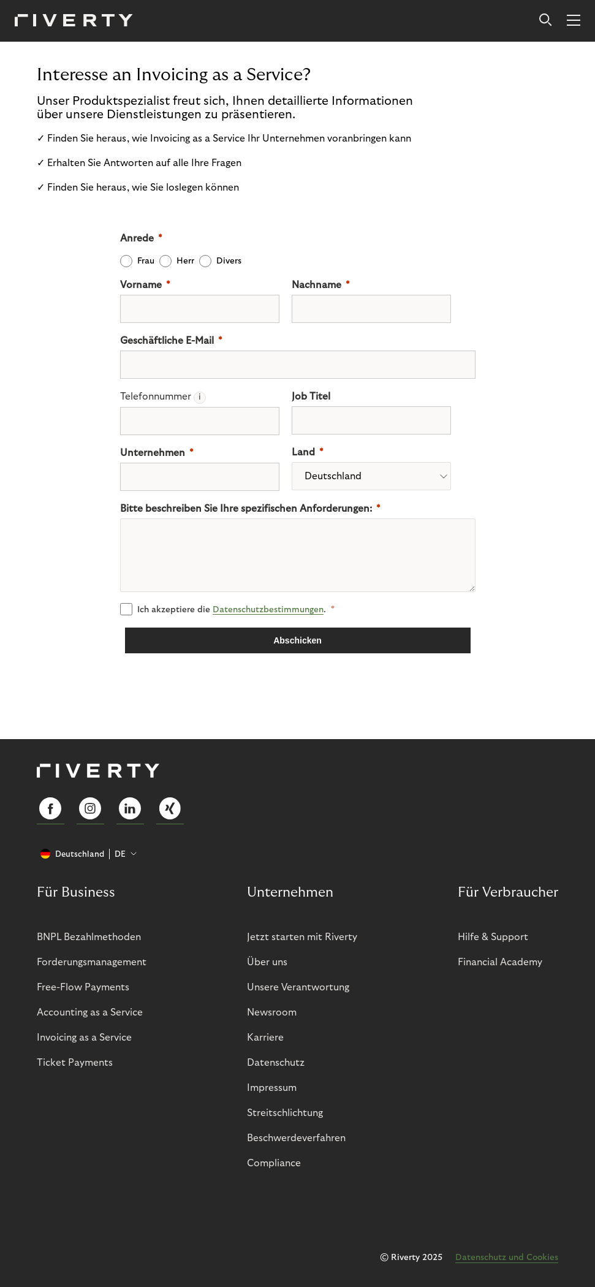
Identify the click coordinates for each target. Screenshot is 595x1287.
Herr (185, 261)
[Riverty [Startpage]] (74, 21)
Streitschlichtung (285, 1113)
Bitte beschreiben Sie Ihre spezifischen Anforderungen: (246, 509)
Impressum (272, 1088)
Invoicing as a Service (84, 1037)
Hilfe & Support (493, 937)
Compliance (274, 1163)
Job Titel (311, 396)
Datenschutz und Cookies (506, 1257)
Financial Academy (500, 962)
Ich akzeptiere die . (231, 610)
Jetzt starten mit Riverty (302, 937)
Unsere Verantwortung (298, 987)
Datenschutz (276, 1063)
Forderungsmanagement (91, 962)
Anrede (137, 238)
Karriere (265, 1037)
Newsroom (272, 1012)
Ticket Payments (75, 1063)
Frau (145, 261)
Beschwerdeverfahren (296, 1138)
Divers (228, 261)
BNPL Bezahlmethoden (89, 937)
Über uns (267, 962)
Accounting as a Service (90, 1012)
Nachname (316, 285)
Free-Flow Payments (83, 987)
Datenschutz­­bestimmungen (268, 610)
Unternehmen (152, 453)
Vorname (141, 285)
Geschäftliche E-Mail (167, 341)
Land (303, 452)
